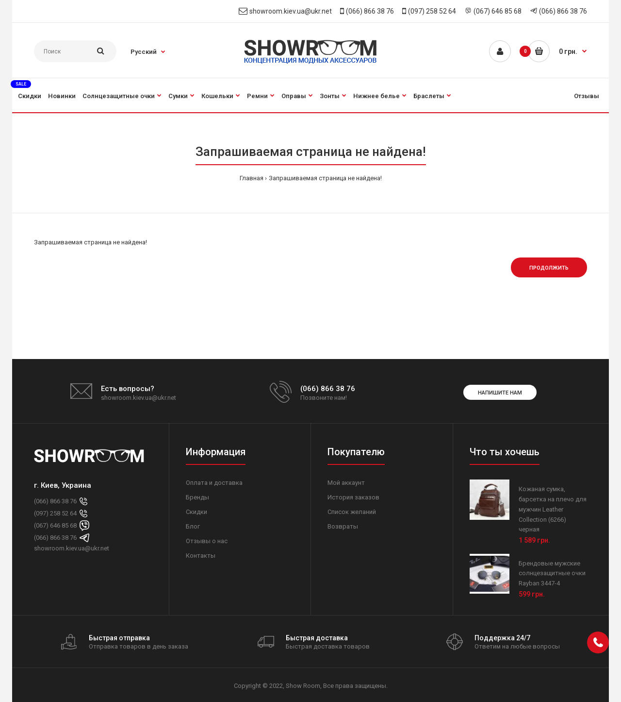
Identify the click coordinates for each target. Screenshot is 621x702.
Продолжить (549, 268)
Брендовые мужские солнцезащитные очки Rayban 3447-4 (552, 573)
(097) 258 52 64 (432, 11)
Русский (144, 51)
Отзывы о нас (207, 541)
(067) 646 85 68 (498, 11)
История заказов (353, 497)
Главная (251, 178)
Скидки (196, 511)
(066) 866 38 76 (370, 11)
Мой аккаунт (346, 482)
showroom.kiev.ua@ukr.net (290, 11)
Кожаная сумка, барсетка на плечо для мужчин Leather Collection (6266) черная (553, 509)
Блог (193, 526)
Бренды (197, 497)
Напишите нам (500, 393)
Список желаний (351, 511)
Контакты (200, 555)
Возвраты (342, 526)
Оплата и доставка (214, 482)
